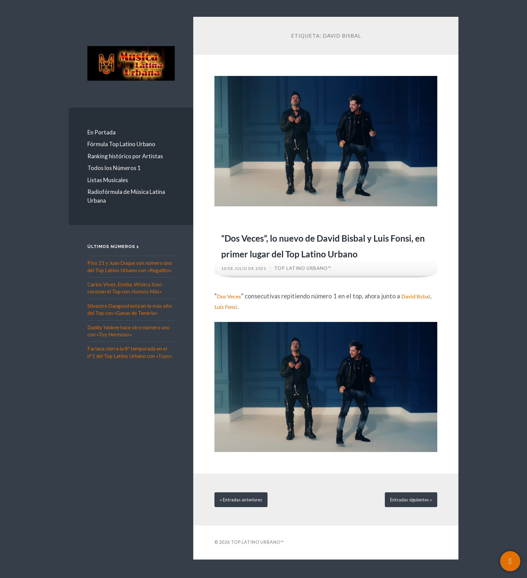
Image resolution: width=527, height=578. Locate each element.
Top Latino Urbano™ (308, 284)
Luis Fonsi (245, 322)
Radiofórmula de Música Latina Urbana (126, 196)
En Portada (101, 132)
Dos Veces (231, 311)
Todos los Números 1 (114, 167)
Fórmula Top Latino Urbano (121, 144)
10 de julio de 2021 (246, 284)
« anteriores (245, 516)
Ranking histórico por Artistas (125, 156)
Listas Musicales (107, 179)
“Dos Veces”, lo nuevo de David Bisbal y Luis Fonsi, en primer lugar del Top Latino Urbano (321, 252)
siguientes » (406, 516)
